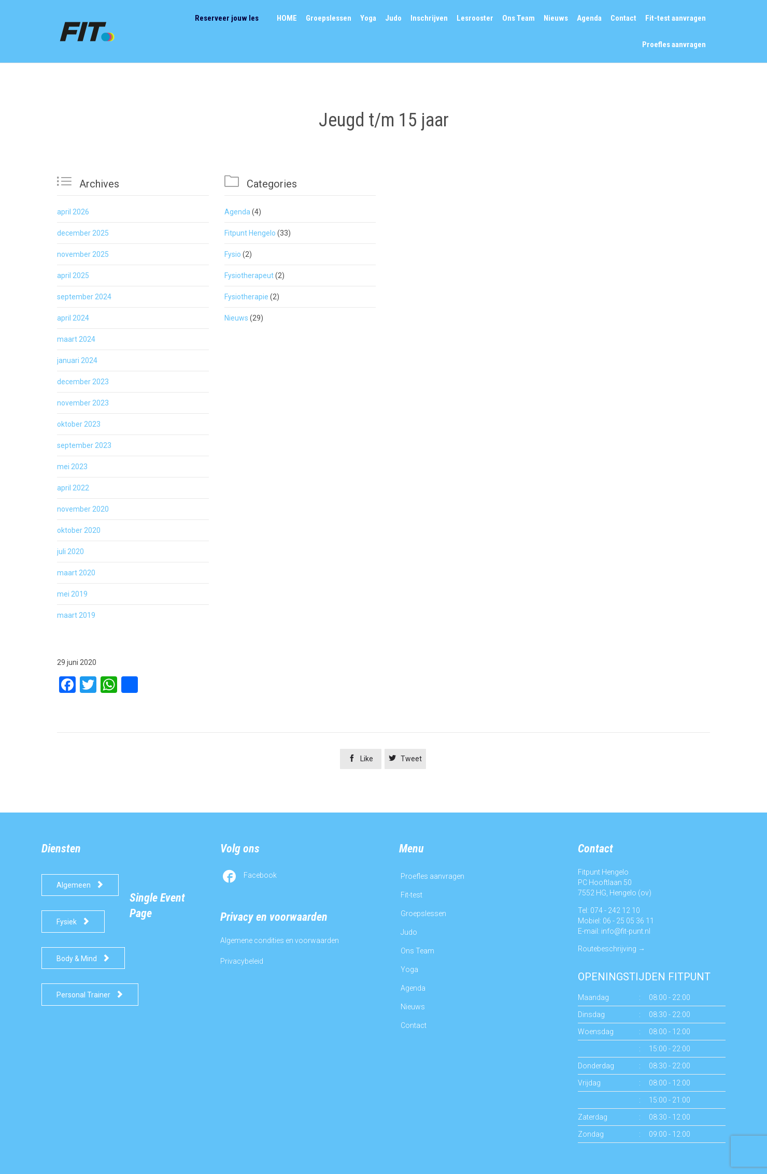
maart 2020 (76, 573)
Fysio (232, 254)
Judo (409, 932)
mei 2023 (72, 466)
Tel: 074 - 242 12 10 (609, 910)
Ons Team (417, 951)
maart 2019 (76, 615)
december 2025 (83, 233)
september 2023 (84, 445)
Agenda (237, 212)
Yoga (409, 969)
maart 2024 (76, 339)
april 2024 (73, 318)
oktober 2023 (79, 424)
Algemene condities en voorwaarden (279, 940)
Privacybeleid (241, 961)
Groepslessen (423, 913)
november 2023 (83, 403)
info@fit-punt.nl (625, 931)
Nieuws (236, 318)
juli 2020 (70, 551)
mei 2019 (72, 594)
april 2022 (73, 488)
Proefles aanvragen (432, 876)
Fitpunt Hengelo (250, 233)
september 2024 (84, 297)
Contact (414, 1025)
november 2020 (83, 509)
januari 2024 (77, 360)
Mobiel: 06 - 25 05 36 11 (616, 921)
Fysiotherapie (246, 297)
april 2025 (73, 275)
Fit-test (411, 895)
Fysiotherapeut (249, 275)
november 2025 (83, 254)
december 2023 (83, 382)
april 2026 (73, 212)
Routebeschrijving (607, 949)
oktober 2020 (79, 530)
